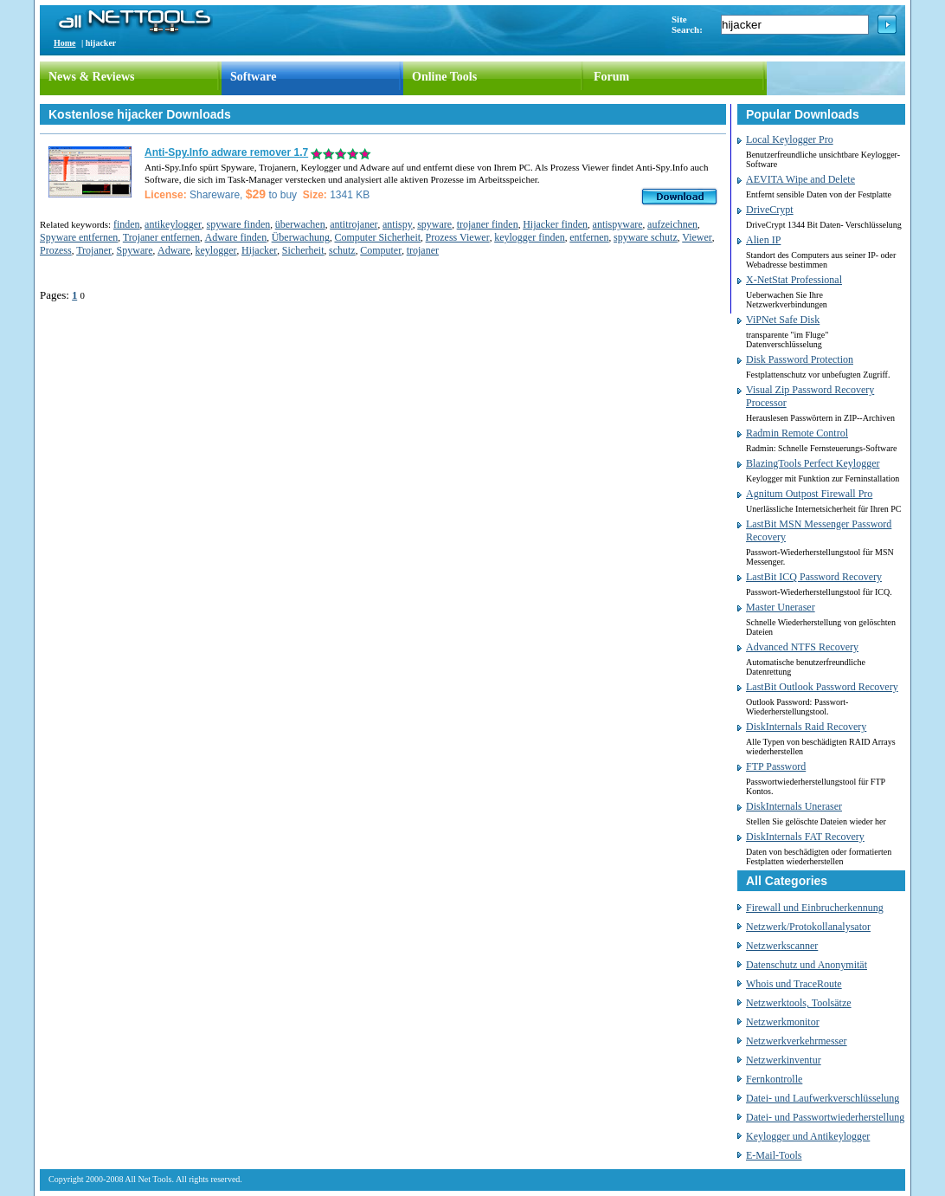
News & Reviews (91, 76)
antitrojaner (353, 224)
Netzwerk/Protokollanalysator (808, 927)
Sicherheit (303, 250)
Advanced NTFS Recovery (802, 647)
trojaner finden (487, 224)
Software (253, 76)
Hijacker (259, 250)
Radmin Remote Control (797, 433)
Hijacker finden (555, 224)
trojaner (423, 250)
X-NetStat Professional (794, 280)
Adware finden (236, 237)
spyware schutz (646, 237)
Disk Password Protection (799, 359)
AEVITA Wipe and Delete (800, 179)
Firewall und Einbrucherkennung (815, 908)
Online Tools (444, 76)
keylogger (216, 250)
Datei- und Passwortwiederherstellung (825, 1117)
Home (65, 43)
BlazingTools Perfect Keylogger (812, 463)
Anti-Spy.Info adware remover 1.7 (226, 152)
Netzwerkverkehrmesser (796, 1041)
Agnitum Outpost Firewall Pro (809, 494)
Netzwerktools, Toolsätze (799, 1003)
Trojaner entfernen (161, 237)
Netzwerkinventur (783, 1060)
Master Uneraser (780, 607)
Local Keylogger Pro (789, 139)
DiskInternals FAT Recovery (805, 837)
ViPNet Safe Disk (783, 320)
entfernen (588, 237)
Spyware (135, 250)
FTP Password (776, 766)
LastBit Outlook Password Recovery (822, 687)
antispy (397, 224)
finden (126, 224)
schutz (342, 250)
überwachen (300, 224)
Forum (611, 76)
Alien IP (763, 240)
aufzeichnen (672, 224)
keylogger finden (529, 237)
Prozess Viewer (458, 237)
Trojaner (94, 250)
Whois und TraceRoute (794, 984)
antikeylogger (173, 224)
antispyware (618, 224)
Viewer (697, 237)
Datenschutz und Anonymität (806, 965)
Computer (381, 250)
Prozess (56, 250)
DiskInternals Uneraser (794, 806)
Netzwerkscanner (782, 946)
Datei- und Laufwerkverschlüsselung (822, 1098)
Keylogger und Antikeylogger (808, 1136)
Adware (174, 250)
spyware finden (239, 224)
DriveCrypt (770, 210)
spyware (434, 224)
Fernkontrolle (774, 1079)
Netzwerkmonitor (783, 1022)
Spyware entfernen (79, 237)
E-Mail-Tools (773, 1155)
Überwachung (301, 237)
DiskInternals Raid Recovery (806, 727)
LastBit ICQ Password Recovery (814, 577)
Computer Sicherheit (377, 237)
